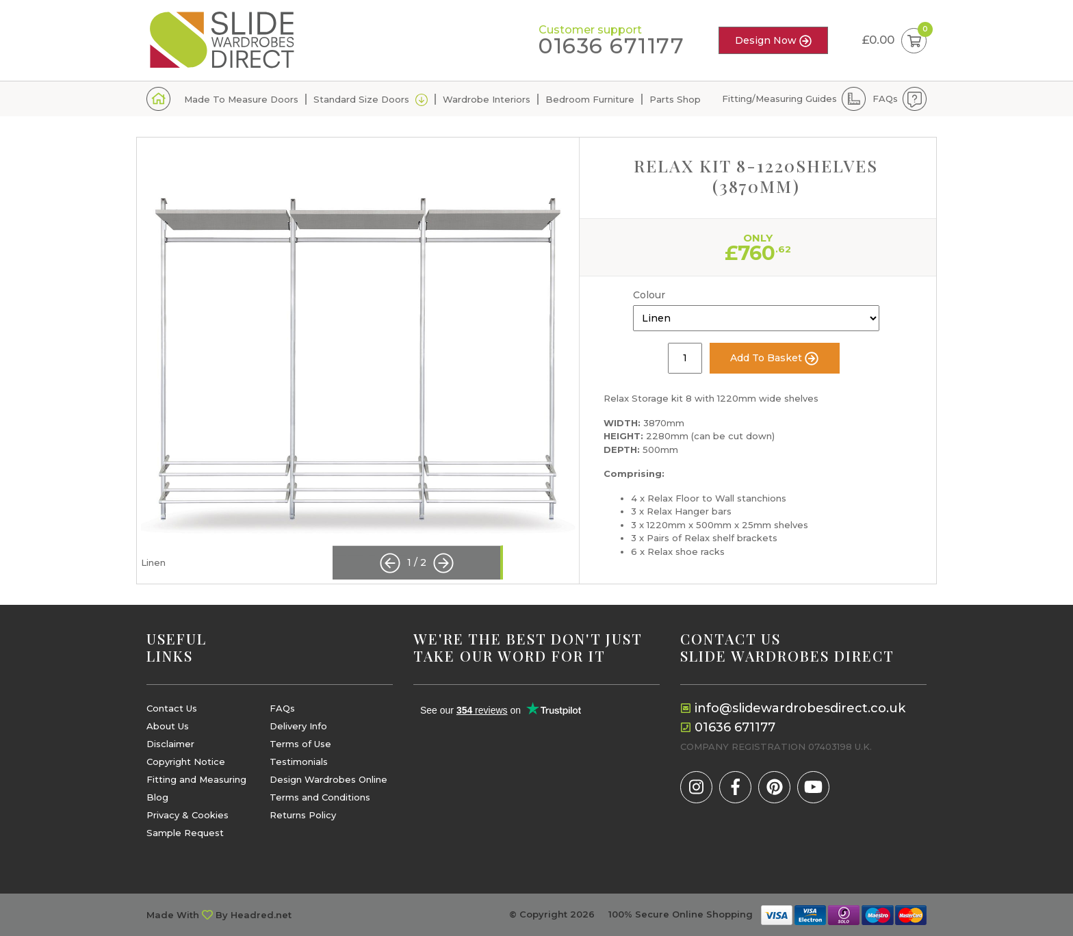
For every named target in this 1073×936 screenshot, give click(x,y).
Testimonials (299, 761)
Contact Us (171, 708)
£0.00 (894, 40)
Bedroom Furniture (589, 99)
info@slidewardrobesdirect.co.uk (800, 708)
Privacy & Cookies (187, 815)
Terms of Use (300, 744)
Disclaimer (170, 744)
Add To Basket (774, 358)
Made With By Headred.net (219, 915)
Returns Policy (303, 815)
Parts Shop (675, 99)
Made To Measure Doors (241, 99)
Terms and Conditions (320, 797)
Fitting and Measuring (196, 779)
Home (158, 99)
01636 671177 (611, 46)
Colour (649, 295)
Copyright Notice (185, 761)
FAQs (885, 98)
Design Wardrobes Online (328, 779)
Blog (157, 797)
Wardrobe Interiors (486, 99)
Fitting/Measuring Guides (779, 98)
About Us (167, 726)
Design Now (773, 40)
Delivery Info (298, 726)
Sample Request (185, 833)
